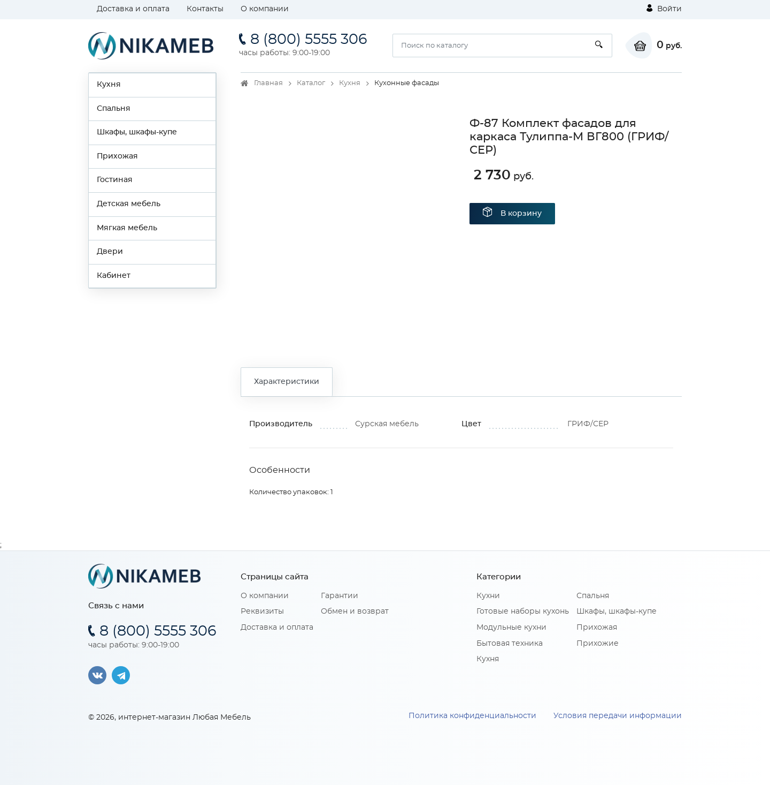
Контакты (205, 9)
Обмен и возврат (355, 611)
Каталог (311, 83)
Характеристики (286, 382)
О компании (265, 9)
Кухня (109, 84)
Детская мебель (128, 204)
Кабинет (113, 276)
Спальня (113, 108)
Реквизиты (262, 611)
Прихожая (117, 156)
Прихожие (597, 643)
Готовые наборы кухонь (522, 611)
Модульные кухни (511, 627)
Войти (664, 8)
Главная (268, 83)
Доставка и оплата (133, 9)
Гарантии (339, 596)
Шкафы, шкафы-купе (137, 132)
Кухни (488, 596)
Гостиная (115, 180)
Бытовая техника (509, 643)
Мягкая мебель (127, 228)
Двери (110, 251)
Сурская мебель (387, 424)
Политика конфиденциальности (472, 716)
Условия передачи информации (617, 716)
